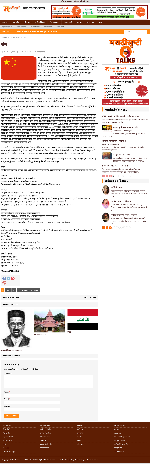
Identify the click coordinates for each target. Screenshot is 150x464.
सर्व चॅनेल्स (27, 22)
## (8, 290)
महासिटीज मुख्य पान (7, 27)
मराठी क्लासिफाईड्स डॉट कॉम (122, 437)
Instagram (117, 433)
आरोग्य (79, 440)
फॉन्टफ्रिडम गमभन (119, 452)
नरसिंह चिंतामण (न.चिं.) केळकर (124, 214)
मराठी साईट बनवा (44, 437)
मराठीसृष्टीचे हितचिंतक (46, 429)
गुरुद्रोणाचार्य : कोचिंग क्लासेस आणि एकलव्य (120, 116)
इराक (69, 332)
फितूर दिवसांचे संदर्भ (121, 154)
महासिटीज (16, 22)
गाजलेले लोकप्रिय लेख (46, 444)
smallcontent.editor (25, 52)
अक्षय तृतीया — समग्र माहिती (125, 127)
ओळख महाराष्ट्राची (21, 27)
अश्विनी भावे (116, 187)
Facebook (117, 429)
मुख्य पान (5, 22)
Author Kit (6, 433)
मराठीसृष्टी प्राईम (118, 448)
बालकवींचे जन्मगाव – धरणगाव (11, 350)
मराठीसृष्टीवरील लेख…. (116, 110)
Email (6, 399)
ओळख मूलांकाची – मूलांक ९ (114, 141)
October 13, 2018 (9, 52)
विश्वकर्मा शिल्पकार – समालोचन (115, 165)
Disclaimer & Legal (9, 452)
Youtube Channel (119, 425)
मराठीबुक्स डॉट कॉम (119, 440)
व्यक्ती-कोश (80, 429)
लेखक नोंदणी (68, 22)
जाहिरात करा (90, 22)
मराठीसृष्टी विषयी (40, 22)
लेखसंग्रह (79, 425)
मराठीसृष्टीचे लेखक (45, 425)
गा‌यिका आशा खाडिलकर (121, 201)
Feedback (6, 448)
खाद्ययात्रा (79, 437)
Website (7, 406)
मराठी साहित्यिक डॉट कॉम (121, 444)
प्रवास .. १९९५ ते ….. (45, 433)
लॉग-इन (79, 22)
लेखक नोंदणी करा (81, 1)
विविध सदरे (43, 440)
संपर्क (100, 22)
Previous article (11, 297)
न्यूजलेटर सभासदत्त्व (8, 437)
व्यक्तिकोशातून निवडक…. (116, 181)
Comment (8, 373)
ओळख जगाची (60, 27)
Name (6, 392)
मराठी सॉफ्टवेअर (44, 448)
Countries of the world (28, 290)
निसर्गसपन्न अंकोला (40, 335)
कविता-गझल (80, 444)
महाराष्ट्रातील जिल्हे (35, 27)
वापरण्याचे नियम (7, 440)
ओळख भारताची (48, 27)
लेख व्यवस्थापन (54, 22)
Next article (90, 297)
